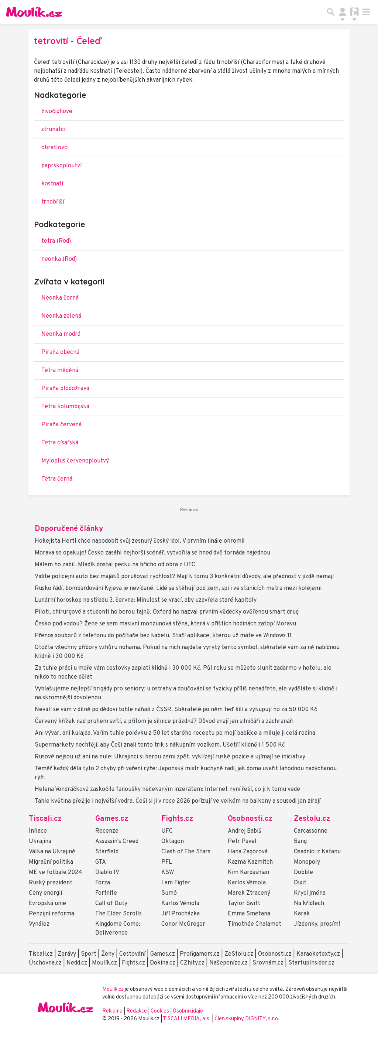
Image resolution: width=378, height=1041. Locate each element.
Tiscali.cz (45, 819)
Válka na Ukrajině (52, 852)
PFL (166, 862)
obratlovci (55, 147)
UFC (167, 831)
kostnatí (52, 184)
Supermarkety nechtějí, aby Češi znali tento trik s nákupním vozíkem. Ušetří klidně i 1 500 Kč (160, 745)
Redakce (136, 1011)
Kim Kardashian (248, 872)
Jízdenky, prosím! (317, 924)
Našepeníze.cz (228, 963)
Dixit (300, 883)
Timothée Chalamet (254, 924)
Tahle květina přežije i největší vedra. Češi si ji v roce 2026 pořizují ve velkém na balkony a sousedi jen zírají (177, 801)
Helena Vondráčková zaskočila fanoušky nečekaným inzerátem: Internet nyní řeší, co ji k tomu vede (167, 789)
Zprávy (67, 954)
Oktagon (172, 841)
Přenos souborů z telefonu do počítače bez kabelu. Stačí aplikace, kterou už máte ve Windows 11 (163, 635)
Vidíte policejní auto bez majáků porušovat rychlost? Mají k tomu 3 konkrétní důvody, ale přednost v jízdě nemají (184, 576)
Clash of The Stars (185, 852)
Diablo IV (107, 872)
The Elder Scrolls (118, 914)
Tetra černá (56, 479)
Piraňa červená (61, 425)
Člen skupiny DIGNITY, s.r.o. (246, 1019)
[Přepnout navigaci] (342, 12)
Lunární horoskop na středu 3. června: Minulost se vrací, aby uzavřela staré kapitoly (146, 600)
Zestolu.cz (312, 819)
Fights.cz (177, 819)
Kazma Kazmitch (250, 862)
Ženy (107, 954)
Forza (102, 883)
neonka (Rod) (59, 259)
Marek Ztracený (249, 893)
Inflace (38, 831)
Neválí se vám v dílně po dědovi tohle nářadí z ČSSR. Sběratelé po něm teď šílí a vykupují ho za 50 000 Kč (176, 709)
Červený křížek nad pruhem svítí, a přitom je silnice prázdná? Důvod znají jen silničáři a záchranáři (164, 721)
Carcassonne (310, 831)
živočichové (56, 111)
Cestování (132, 954)
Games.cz (111, 819)
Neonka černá (60, 298)
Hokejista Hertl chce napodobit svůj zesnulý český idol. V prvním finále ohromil (140, 541)
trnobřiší (52, 202)
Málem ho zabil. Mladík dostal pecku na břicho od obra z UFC (115, 565)
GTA (100, 862)
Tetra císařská (59, 443)
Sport (88, 954)
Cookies (160, 1011)
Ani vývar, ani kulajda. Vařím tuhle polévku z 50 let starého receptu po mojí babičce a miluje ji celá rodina (175, 733)
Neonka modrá (60, 334)
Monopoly (307, 862)
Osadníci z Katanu (317, 852)
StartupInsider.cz (311, 963)
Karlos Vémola (180, 903)
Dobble (303, 872)
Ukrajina (40, 841)
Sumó (169, 893)
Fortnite (106, 893)
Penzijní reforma (51, 914)
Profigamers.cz (200, 954)
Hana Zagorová (248, 852)
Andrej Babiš (244, 831)
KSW (167, 872)
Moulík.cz (104, 963)
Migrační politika (51, 862)
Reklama (112, 1011)
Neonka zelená (61, 316)
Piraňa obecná (60, 352)
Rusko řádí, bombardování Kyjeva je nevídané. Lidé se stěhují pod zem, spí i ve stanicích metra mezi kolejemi (178, 588)
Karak (302, 914)
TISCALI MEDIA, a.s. (187, 1019)
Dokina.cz (162, 963)
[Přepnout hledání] (331, 12)
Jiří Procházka (180, 914)
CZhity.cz (192, 963)
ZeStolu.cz (238, 954)
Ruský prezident (50, 883)
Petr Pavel (242, 841)
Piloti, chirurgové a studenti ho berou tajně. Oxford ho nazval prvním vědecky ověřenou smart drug (167, 612)
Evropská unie (47, 903)
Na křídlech (309, 903)
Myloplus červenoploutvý (75, 461)
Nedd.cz (76, 963)
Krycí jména (310, 893)
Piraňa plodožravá (65, 388)
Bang (300, 841)
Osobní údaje (188, 1011)
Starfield (106, 852)
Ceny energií (45, 893)
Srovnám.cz (268, 963)
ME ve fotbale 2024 (55, 872)
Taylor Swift (244, 903)
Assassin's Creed (116, 841)
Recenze (106, 831)
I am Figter (175, 883)
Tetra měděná (59, 370)
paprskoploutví (61, 166)
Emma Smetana (249, 914)
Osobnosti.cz (250, 819)
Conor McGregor (183, 924)
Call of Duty (111, 903)
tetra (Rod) (56, 241)
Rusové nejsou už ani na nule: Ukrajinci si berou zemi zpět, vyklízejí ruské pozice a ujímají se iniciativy (170, 757)
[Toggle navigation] (366, 12)
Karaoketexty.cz (318, 954)
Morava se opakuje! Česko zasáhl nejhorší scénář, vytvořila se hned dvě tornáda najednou (152, 553)
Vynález (39, 924)
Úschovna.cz (45, 963)
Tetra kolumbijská (65, 406)
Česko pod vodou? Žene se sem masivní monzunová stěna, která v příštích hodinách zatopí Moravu (165, 624)
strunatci (53, 129)
